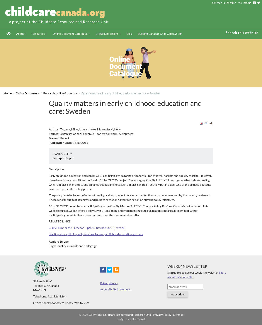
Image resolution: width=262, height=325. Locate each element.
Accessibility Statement (115, 289)
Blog (129, 33)
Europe (64, 241)
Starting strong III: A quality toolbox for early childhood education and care (96, 234)
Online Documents (27, 93)
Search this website (242, 33)
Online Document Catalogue (71, 33)
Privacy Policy (109, 283)
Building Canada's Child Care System (160, 33)
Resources (39, 33)
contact (217, 2)
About (21, 33)
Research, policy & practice (60, 93)
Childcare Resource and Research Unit (127, 314)
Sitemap (178, 314)
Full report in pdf (63, 158)
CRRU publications (108, 33)
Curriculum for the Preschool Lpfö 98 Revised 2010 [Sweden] (87, 227)
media (247, 2)
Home (8, 33)
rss (240, 2)
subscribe (230, 2)
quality (61, 246)
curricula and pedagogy (82, 246)
